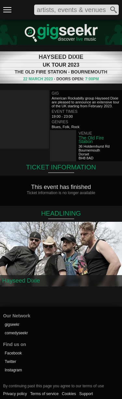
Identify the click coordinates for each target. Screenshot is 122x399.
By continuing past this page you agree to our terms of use (53, 386)
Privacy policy (15, 394)
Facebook (13, 353)
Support (86, 394)
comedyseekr (16, 333)
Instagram (13, 370)
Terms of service (44, 394)
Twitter (10, 361)
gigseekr (12, 324)
